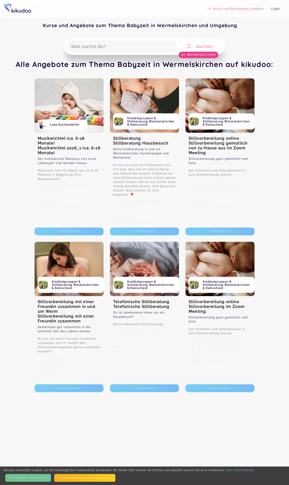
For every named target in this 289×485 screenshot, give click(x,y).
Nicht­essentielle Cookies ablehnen (85, 477)
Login (275, 9)
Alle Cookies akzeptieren (28, 477)
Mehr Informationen (240, 470)
